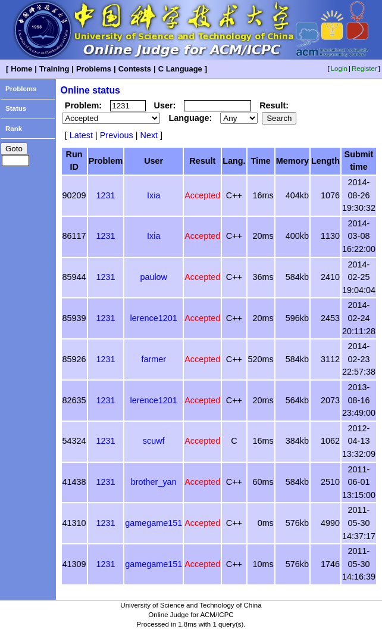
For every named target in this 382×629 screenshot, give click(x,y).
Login (339, 68)
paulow (153, 277)
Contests (134, 68)
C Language (180, 68)
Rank (13, 128)
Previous (116, 135)
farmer (153, 359)
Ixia (153, 195)
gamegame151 (153, 523)
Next (149, 135)
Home (21, 68)
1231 (105, 195)
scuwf (154, 441)
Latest (81, 135)
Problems (93, 68)
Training (54, 68)
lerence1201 (153, 318)
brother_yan (154, 482)
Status (15, 108)
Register (364, 68)
